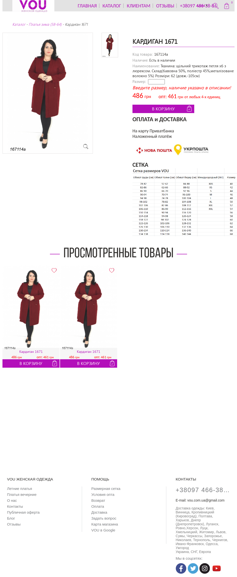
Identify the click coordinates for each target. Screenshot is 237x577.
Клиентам (138, 6)
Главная (87, 6)
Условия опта (102, 494)
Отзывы (165, 6)
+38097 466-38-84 (203, 489)
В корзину (172, 109)
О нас (12, 500)
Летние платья (19, 488)
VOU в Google (103, 530)
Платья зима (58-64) (45, 24)
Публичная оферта (23, 512)
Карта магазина (104, 524)
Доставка (99, 512)
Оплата (97, 506)
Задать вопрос (103, 518)
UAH (202, 5)
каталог (112, 6)
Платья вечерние (21, 494)
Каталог (18, 24)
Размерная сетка (105, 488)
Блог (11, 518)
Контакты (15, 506)
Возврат (98, 500)
